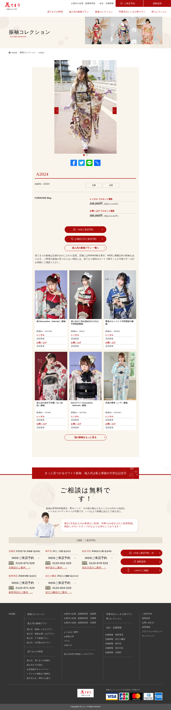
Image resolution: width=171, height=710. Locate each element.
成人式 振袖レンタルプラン (40, 629)
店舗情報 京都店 (113, 652)
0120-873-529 (25, 563)
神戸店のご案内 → (56, 567)
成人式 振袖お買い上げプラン (41, 634)
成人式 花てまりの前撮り (39, 660)
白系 (111, 185)
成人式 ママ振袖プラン (38, 638)
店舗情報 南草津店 (114, 635)
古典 (94, 185)
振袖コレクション (104, 11)
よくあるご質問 (71, 632)
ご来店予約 (129, 3)
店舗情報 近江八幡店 (115, 639)
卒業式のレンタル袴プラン (132, 11)
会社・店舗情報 (106, 3)
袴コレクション (159, 11)
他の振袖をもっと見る (85, 437)
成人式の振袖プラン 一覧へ (85, 248)
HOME (12, 614)
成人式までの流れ (35, 665)
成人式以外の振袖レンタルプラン (79, 654)
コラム (67, 641)
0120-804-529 (61, 588)
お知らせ (68, 645)
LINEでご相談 (141, 570)
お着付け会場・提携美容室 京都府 (80, 623)
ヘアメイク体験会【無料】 (39, 674)
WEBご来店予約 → (25, 558)
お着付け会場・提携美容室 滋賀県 (80, 614)
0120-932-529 (61, 563)
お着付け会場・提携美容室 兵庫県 (80, 618)
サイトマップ (148, 636)
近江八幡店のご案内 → (58, 592)
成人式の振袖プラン (79, 11)
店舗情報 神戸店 (113, 643)
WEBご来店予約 (85, 229)
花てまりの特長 (55, 11)
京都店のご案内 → (19, 567)
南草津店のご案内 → (21, 592)
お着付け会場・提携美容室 (83, 3)
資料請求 (157, 3)
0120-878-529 (98, 563)
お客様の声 (69, 636)
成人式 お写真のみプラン (39, 642)
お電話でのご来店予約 (85, 239)
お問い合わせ (148, 623)
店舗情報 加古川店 (114, 648)
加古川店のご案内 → (94, 567)
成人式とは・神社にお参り (39, 678)
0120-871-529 (25, 588)
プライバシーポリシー (152, 631)
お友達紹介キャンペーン (38, 669)
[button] (56, 110)
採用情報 (146, 627)
